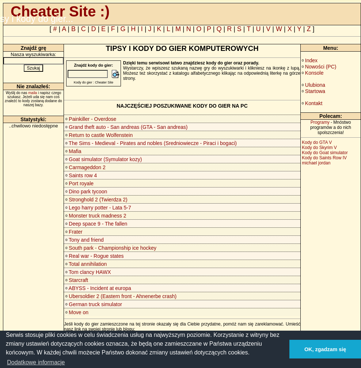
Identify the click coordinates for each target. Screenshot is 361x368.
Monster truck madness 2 (97, 216)
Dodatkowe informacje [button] (36, 362)
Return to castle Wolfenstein (101, 135)
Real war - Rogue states (96, 256)
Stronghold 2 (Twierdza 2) (98, 199)
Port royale (81, 183)
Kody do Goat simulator (324, 152)
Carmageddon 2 (87, 167)
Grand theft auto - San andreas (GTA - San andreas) (128, 127)
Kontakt (313, 103)
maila (32, 93)
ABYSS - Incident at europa (100, 288)
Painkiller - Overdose (92, 119)
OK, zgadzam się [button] (325, 349)
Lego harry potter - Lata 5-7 (100, 208)
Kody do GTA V (317, 142)
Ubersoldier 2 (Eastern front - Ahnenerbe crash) (122, 296)
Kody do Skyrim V (319, 147)
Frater (75, 232)
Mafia (75, 151)
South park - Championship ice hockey (112, 248)
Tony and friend (86, 240)
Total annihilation (88, 264)
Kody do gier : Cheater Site (93, 82)
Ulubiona (315, 85)
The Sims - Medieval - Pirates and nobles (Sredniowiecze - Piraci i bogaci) (153, 143)
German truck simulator (95, 304)
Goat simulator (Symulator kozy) (105, 159)
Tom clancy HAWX (90, 272)
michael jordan (316, 163)
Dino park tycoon (88, 191)
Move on (78, 312)
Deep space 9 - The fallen (98, 224)
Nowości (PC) (321, 67)
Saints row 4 (83, 175)
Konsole (314, 73)
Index (311, 60)
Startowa (315, 91)
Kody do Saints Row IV (324, 157)
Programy (320, 122)
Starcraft (78, 280)
